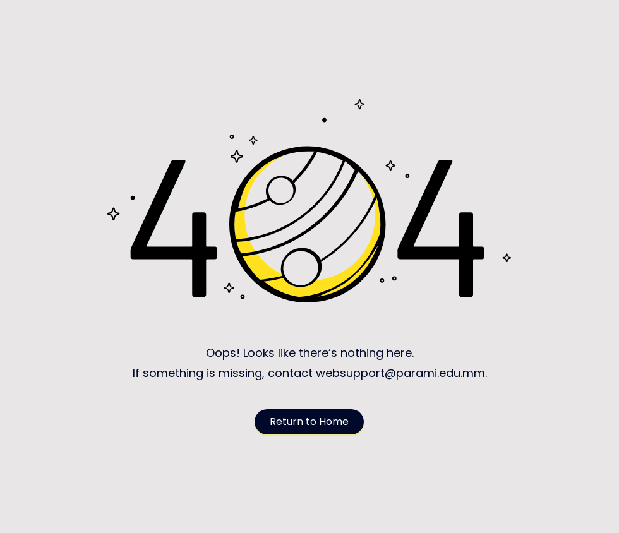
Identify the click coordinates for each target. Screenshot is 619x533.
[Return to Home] (309, 421)
